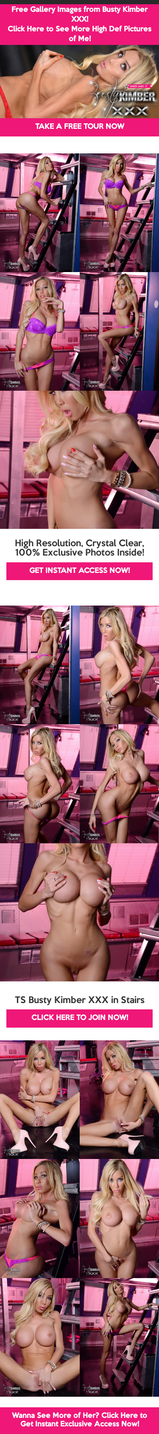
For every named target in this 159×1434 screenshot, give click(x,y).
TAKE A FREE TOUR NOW (79, 127)
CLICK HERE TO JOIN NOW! (79, 1018)
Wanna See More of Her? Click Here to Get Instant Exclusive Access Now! (79, 1420)
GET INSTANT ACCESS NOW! (79, 571)
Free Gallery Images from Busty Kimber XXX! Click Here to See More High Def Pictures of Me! (79, 24)
